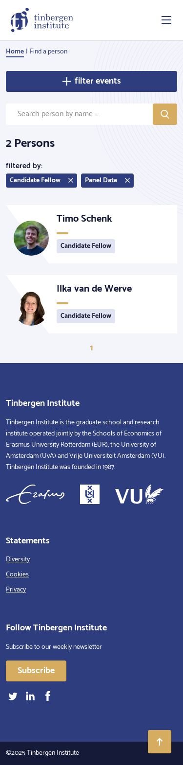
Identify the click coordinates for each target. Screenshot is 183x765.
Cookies (17, 574)
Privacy (16, 589)
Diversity (18, 559)
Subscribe (36, 670)
